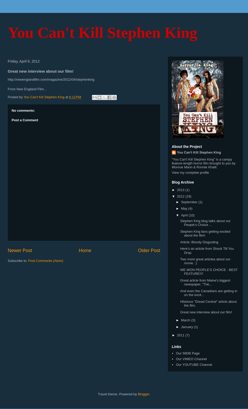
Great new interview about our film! (206, 312)
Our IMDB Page (188, 353)
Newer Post (20, 250)
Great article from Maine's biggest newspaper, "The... (205, 282)
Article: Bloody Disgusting (199, 242)
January (187, 327)
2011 (181, 335)
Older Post (149, 250)
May (184, 208)
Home (85, 250)
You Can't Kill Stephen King (102, 32)
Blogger (143, 394)
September (189, 202)
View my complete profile (190, 173)
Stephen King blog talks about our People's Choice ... (205, 223)
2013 (181, 190)
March (186, 320)
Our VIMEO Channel (191, 359)
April (185, 215)
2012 (181, 196)
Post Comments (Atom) (45, 261)
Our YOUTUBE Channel (194, 365)
